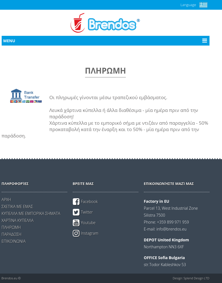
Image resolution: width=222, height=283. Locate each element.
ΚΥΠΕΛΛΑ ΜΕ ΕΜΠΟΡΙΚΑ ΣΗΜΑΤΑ (31, 213)
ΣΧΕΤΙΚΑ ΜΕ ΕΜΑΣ (17, 206)
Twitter (87, 212)
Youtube (88, 222)
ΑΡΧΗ (6, 199)
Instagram (89, 233)
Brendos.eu (10, 278)
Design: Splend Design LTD (191, 278)
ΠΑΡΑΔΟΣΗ (11, 234)
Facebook (89, 201)
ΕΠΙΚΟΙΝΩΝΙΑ (14, 241)
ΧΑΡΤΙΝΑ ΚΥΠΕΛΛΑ (18, 220)
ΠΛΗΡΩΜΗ (11, 227)
